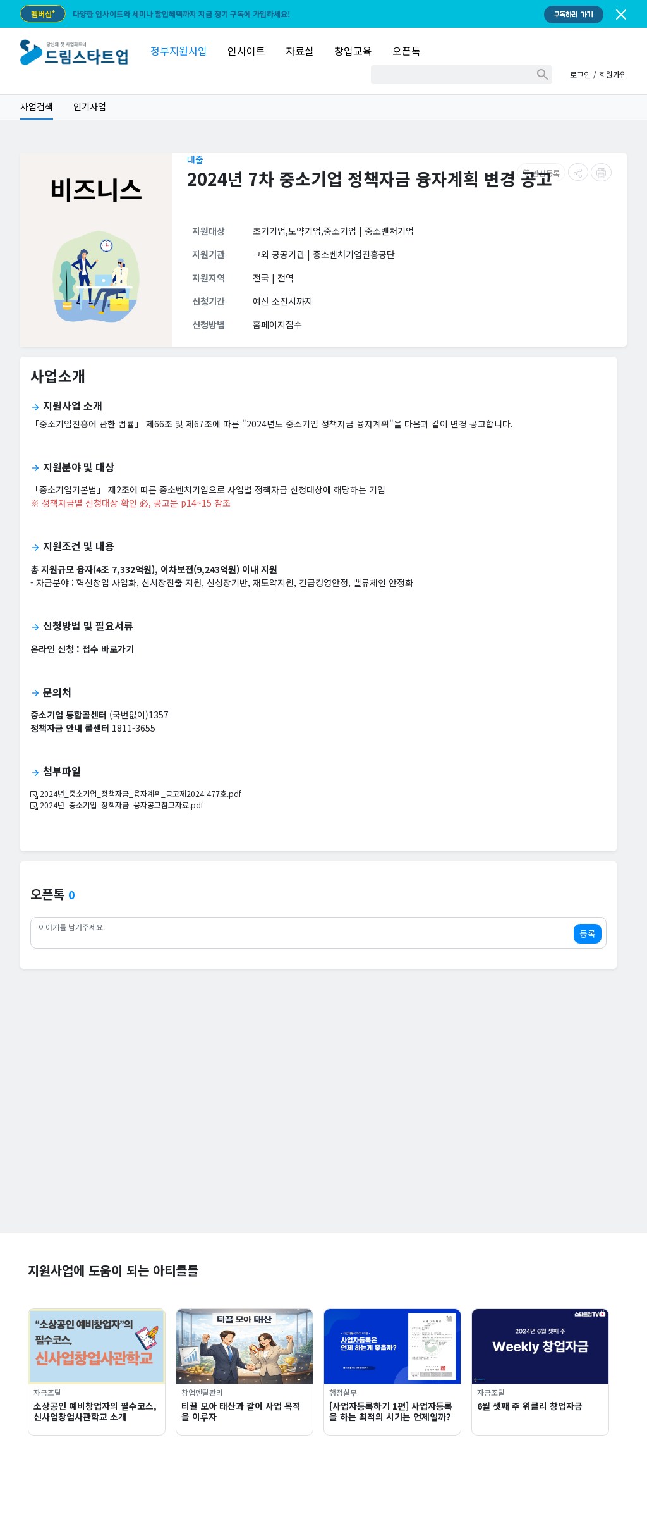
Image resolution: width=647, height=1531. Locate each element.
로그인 (580, 74)
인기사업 (89, 106)
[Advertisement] (323, 1144)
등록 (587, 933)
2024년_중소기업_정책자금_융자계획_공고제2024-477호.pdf (135, 793)
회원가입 (613, 74)
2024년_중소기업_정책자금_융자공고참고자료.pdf (116, 804)
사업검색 (36, 106)
